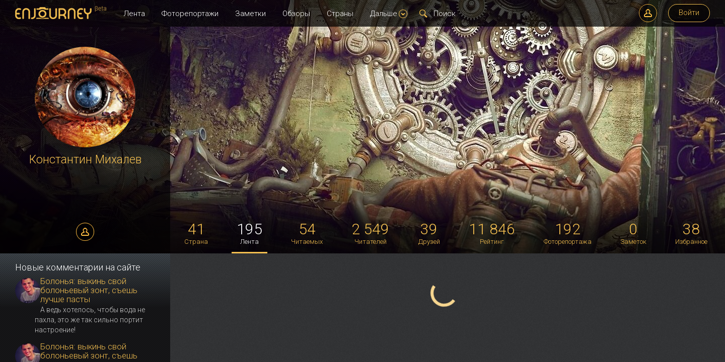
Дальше (388, 13)
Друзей (429, 232)
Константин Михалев (85, 159)
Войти (689, 12)
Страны (340, 13)
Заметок (633, 232)
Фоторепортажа (568, 232)
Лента (134, 13)
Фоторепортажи (190, 13)
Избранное (691, 232)
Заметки (250, 13)
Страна (196, 232)
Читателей (370, 232)
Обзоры (296, 13)
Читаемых (307, 232)
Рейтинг (492, 232)
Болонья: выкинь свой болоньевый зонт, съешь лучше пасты (88, 290)
